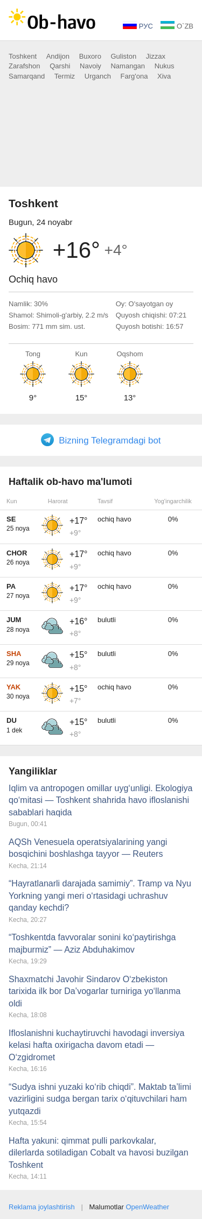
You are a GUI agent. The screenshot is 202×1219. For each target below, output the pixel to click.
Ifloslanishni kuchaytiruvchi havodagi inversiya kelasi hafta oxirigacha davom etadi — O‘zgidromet (96, 1045)
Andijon (57, 56)
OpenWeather (147, 1207)
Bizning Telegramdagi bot (110, 440)
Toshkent (23, 56)
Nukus (165, 66)
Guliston (124, 56)
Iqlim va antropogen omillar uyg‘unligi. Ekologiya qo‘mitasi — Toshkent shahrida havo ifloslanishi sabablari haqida (101, 800)
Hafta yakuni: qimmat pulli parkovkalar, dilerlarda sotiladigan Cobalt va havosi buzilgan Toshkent (99, 1152)
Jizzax (155, 56)
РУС (138, 26)
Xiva (164, 76)
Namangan (127, 66)
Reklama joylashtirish (42, 1207)
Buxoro (90, 56)
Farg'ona (134, 76)
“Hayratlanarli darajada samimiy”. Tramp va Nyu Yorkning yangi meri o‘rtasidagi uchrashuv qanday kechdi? (100, 895)
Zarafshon (24, 66)
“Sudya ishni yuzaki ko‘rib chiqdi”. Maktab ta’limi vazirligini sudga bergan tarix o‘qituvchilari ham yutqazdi (100, 1099)
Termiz (64, 76)
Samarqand (27, 76)
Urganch (98, 76)
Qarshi (60, 66)
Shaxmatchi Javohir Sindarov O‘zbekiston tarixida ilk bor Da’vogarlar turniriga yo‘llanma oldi (94, 991)
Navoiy (90, 66)
